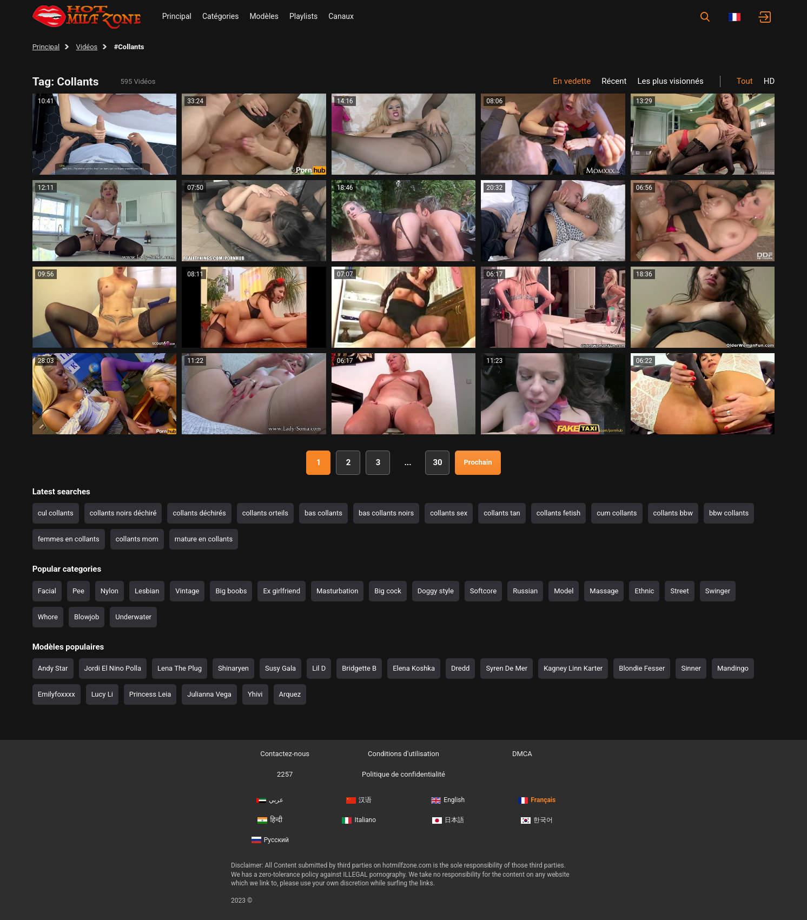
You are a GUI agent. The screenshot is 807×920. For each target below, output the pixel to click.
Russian (525, 591)
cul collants (56, 513)
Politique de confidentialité (403, 774)
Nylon (109, 591)
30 (437, 462)
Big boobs (231, 591)
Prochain (478, 462)
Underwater (133, 617)
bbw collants (729, 513)
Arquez (290, 694)
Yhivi (255, 694)
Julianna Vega (209, 694)
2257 (285, 774)
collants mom (137, 539)
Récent (613, 81)
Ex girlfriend (281, 591)
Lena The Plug (179, 668)
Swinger (717, 591)
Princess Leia (150, 694)
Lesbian (147, 591)
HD (769, 81)
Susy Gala (280, 668)
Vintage (187, 591)
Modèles (264, 16)
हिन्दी (269, 820)
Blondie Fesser (642, 668)
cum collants (617, 513)
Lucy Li (102, 694)
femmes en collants (69, 539)
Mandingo (733, 668)
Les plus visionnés (670, 81)
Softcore (483, 591)
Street (679, 591)
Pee (78, 591)
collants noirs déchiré (123, 513)
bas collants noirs (386, 513)
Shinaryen (233, 668)
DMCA (522, 754)
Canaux (341, 16)
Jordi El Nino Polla (113, 668)
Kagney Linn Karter (573, 668)
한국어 (537, 820)
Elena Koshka (414, 668)
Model (563, 591)
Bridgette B (359, 668)
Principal (176, 16)
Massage (604, 591)
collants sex (448, 513)
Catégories (220, 16)
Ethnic (644, 591)
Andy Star (53, 668)
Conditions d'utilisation (403, 754)
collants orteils (265, 513)
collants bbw (673, 513)
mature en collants (204, 539)
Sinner (691, 668)
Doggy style (436, 591)
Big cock (387, 591)
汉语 (359, 800)
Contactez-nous (284, 754)
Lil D (319, 668)
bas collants (323, 513)
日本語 (448, 820)
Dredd (460, 668)
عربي (269, 800)
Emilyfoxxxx (56, 694)
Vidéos (87, 47)
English (448, 800)
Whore (48, 617)
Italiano (359, 820)
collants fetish (559, 513)
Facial (47, 591)
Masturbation (337, 591)
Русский (270, 840)
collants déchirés (199, 513)
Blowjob (86, 617)
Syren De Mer (506, 668)
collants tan (502, 513)
